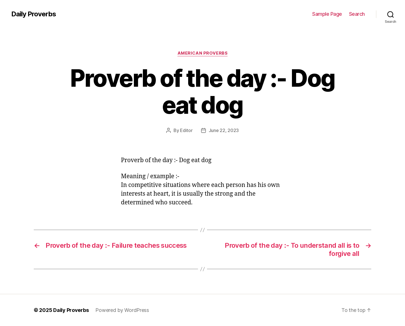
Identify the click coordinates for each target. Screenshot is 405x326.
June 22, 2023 (224, 130)
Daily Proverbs (33, 14)
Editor (186, 130)
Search (357, 14)
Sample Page (327, 14)
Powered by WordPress (122, 310)
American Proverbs (202, 53)
